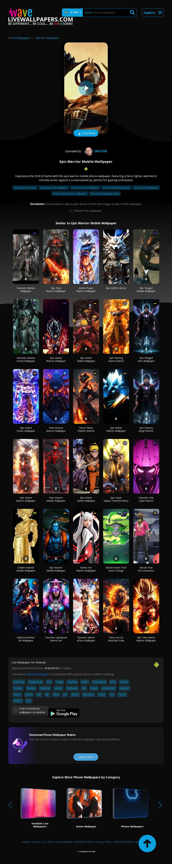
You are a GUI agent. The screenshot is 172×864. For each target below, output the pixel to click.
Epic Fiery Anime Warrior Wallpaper (146, 639)
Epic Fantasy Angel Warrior (146, 429)
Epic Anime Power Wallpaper (26, 429)
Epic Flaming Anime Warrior (116, 359)
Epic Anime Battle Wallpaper (86, 359)
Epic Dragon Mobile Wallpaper (146, 289)
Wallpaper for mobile (25, 187)
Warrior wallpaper (47, 38)
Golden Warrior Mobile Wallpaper (25, 569)
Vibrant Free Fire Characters (146, 569)
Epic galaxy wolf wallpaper (54, 187)
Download (86, 133)
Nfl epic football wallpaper (116, 187)
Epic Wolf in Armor (116, 288)
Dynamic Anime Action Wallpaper (86, 639)
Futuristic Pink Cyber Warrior (146, 499)
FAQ (136, 842)
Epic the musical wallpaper (85, 187)
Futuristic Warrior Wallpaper (26, 289)
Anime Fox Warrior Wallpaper (86, 569)
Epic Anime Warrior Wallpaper (56, 359)
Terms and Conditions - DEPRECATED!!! (70, 842)
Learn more (85, 757)
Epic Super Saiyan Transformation (116, 499)
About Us (39, 842)
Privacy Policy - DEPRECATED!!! (114, 842)
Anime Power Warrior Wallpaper (86, 289)
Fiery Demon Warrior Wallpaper (56, 429)
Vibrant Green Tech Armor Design (116, 569)
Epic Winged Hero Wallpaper (146, 359)
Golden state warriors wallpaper (70, 193)
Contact (26, 842)
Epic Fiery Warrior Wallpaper (56, 289)
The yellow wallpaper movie (105, 193)
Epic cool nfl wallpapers (146, 187)
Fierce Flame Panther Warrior (86, 429)
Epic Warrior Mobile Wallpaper (56, 569)
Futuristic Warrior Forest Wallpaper (26, 359)
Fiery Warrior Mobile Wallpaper (56, 499)
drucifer (95, 151)
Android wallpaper (37, 674)
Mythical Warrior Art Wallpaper (26, 639)
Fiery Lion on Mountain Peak (116, 639)
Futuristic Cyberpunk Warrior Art (56, 639)
